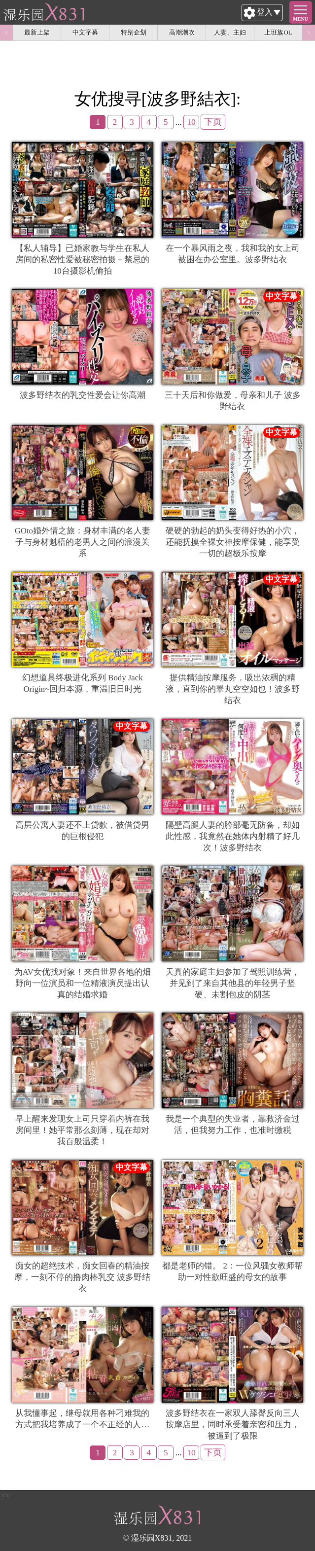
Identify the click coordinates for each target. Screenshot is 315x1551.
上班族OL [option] (278, 32)
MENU (300, 19)
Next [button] (308, 32)
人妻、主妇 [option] (230, 32)
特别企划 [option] (133, 32)
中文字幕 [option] (85, 32)
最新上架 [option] (37, 32)
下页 (213, 122)
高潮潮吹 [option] (182, 32)
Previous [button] (6, 32)
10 (191, 122)
